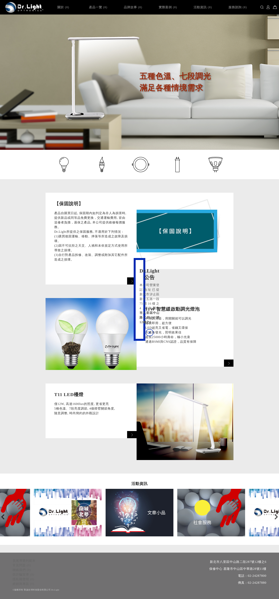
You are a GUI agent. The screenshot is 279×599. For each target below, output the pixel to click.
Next (276, 517)
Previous (3, 517)
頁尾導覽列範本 (24, 560)
